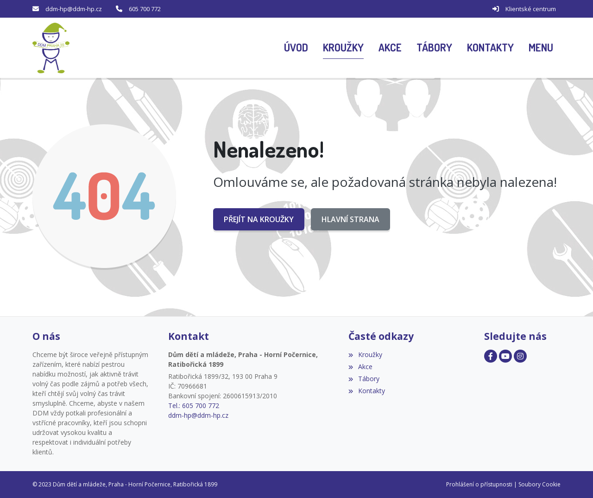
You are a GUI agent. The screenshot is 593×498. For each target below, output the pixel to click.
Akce (360, 366)
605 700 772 (145, 9)
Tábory (363, 378)
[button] (541, 48)
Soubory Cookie (539, 484)
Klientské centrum (530, 9)
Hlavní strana (350, 219)
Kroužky (365, 354)
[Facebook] (490, 356)
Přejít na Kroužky (259, 219)
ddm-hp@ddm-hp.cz (73, 9)
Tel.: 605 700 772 (193, 405)
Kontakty (366, 390)
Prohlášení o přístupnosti (479, 484)
